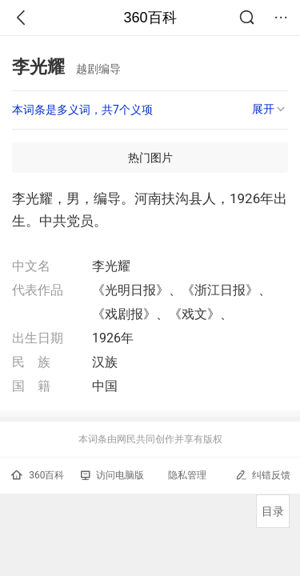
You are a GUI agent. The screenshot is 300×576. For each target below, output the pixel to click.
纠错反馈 (262, 475)
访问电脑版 (112, 475)
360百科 (149, 18)
